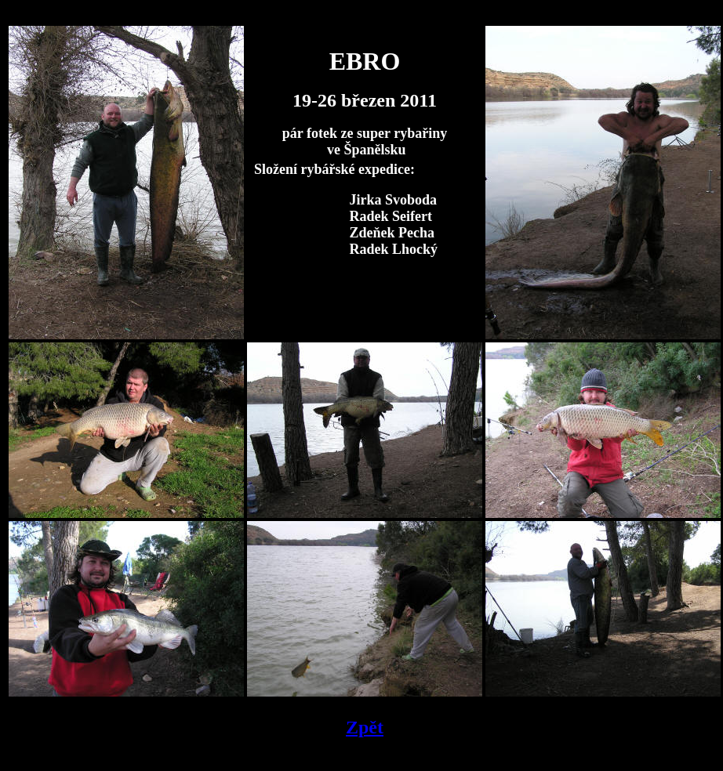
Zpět (364, 727)
